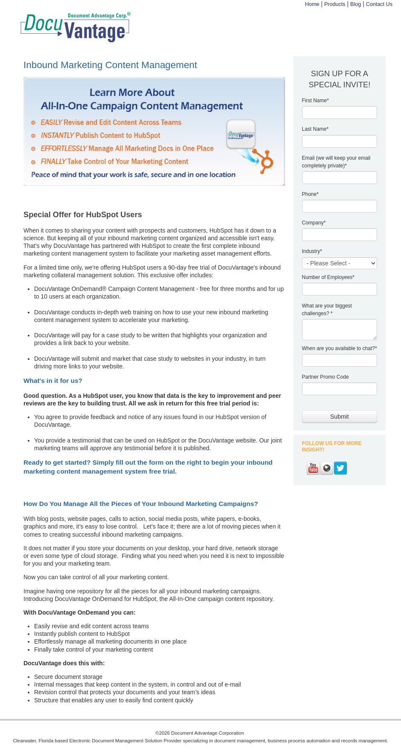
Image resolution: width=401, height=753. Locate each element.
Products (335, 4)
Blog (355, 4)
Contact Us (379, 4)
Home (312, 4)
